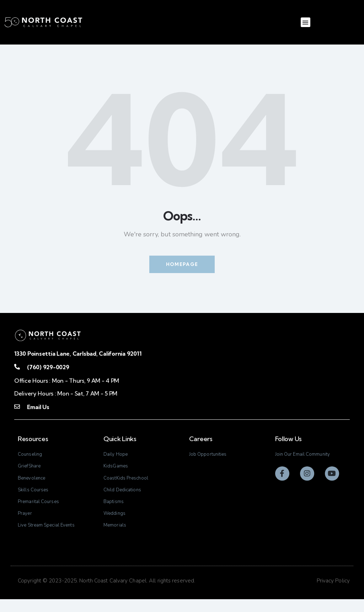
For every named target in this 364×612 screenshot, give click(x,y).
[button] (305, 22)
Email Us (38, 407)
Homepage (182, 264)
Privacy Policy (333, 593)
